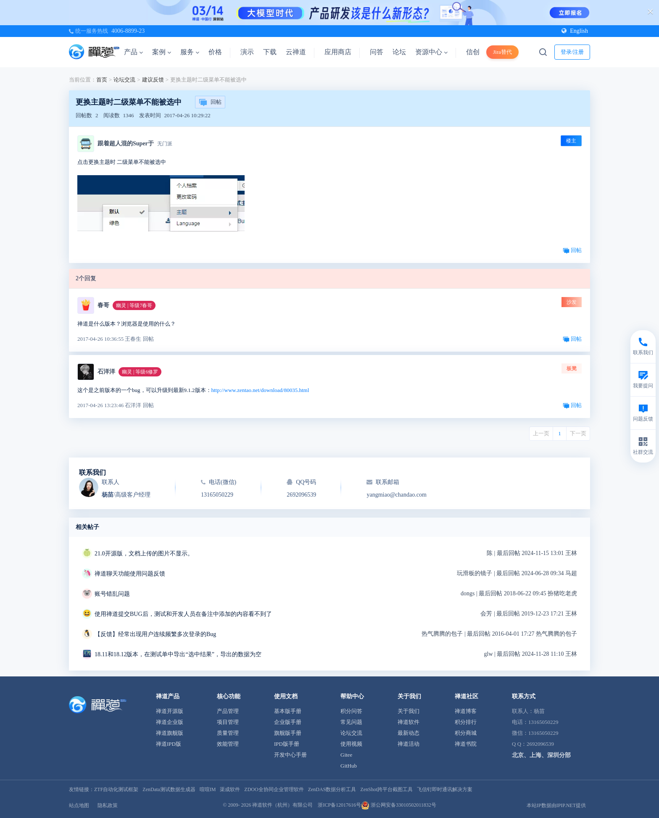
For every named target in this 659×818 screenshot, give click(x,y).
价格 (215, 51)
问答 (376, 51)
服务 (189, 51)
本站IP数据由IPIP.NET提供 (556, 805)
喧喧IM (208, 789)
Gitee (346, 755)
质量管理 (228, 733)
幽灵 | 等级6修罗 (140, 372)
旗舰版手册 (287, 733)
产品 (133, 51)
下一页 (578, 433)
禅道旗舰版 (169, 733)
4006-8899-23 (128, 31)
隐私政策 (108, 805)
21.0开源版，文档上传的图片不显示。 (144, 553)
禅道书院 (466, 744)
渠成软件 (230, 789)
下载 (270, 51)
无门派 (164, 144)
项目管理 (228, 722)
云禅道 (296, 51)
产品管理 (228, 711)
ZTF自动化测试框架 (116, 789)
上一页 (541, 433)
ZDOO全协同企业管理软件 (273, 789)
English (574, 31)
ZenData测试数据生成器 (168, 789)
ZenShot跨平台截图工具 (386, 789)
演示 (247, 51)
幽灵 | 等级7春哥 (134, 305)
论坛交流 (124, 79)
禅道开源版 (169, 711)
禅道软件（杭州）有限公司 (282, 805)
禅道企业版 (169, 722)
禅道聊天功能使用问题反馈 (130, 574)
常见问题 (351, 722)
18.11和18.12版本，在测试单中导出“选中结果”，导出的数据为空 (178, 654)
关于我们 (408, 711)
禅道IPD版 (168, 744)
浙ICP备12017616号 (339, 805)
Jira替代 (502, 52)
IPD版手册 (286, 744)
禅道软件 (408, 722)
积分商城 (466, 733)
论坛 (399, 51)
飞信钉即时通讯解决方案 (444, 789)
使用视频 (351, 744)
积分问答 (351, 711)
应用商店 (337, 51)
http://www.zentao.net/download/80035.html (260, 390)
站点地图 (79, 805)
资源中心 (431, 51)
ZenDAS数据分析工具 (332, 789)
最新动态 (408, 733)
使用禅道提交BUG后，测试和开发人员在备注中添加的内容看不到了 (183, 614)
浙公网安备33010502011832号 (398, 805)
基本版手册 (287, 711)
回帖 (210, 102)
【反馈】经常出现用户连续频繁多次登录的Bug (155, 634)
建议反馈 (153, 79)
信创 (473, 51)
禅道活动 (408, 744)
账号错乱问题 (112, 594)
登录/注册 (572, 52)
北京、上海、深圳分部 (541, 755)
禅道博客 (466, 711)
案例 (161, 51)
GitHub (348, 766)
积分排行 (466, 722)
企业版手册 (287, 722)
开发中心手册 (290, 755)
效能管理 (228, 744)
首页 (101, 79)
